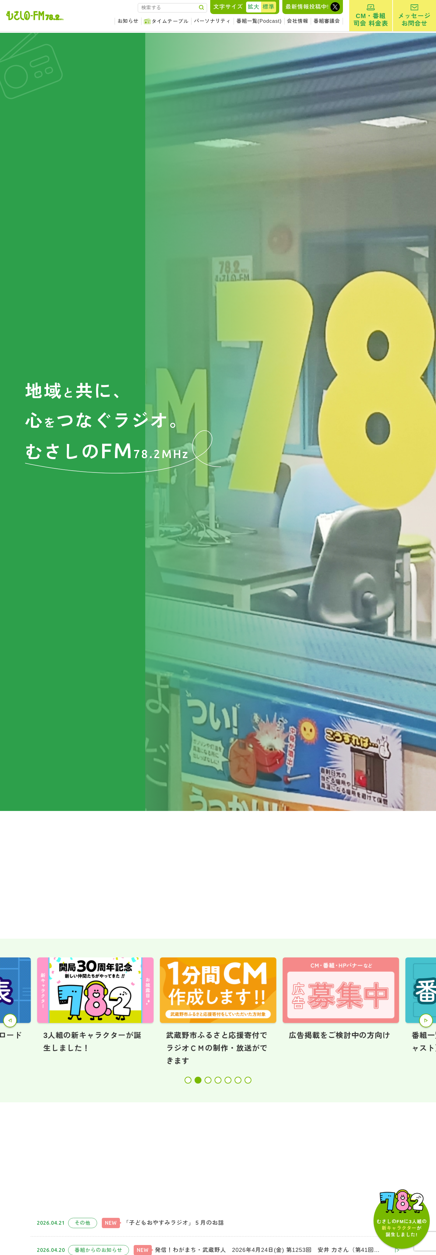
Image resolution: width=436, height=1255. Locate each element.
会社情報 (297, 21)
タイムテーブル (170, 21)
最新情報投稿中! (307, 7)
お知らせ (128, 21)
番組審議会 (327, 21)
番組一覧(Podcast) (259, 21)
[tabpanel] (218, 1012)
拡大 (254, 7)
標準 (269, 7)
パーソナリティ (212, 21)
